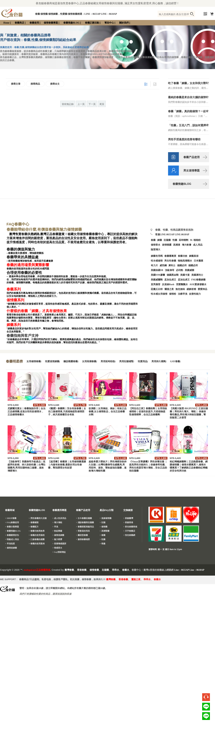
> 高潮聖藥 (104, 531)
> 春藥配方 (34, 527)
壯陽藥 (167, 240)
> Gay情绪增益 (59, 552)
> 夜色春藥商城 (130, 527)
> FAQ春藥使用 (12, 522)
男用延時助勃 (108, 361)
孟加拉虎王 (184, 279)
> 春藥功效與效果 (37, 531)
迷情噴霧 (166, 245)
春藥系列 (14, 289)
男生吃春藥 (170, 260)
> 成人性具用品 (59, 518)
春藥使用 (34, 22)
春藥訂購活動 (92, 22)
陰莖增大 (155, 249)
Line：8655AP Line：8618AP (189, 570)
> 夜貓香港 (128, 522)
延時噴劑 (183, 240)
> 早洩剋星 (10, 543)
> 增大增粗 (57, 522)
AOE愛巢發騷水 (197, 284)
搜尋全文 (55, 84)
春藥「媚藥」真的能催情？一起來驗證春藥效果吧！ (188, 111)
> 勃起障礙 (57, 531)
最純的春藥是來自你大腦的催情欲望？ (188, 97)
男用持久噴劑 (158, 361)
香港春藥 (81, 570)
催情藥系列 (15, 300)
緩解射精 (191, 289)
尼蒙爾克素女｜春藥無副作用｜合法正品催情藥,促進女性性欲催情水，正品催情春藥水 (26, 411)
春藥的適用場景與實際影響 (28, 265)
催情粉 (172, 294)
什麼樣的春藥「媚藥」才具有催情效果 (37, 311)
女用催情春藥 (34, 361)
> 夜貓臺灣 (128, 518)
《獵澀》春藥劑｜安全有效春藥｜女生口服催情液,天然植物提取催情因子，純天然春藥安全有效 (67, 411)
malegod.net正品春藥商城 (37, 570)
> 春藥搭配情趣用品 (85, 527)
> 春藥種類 (34, 522)
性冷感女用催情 (159, 294)
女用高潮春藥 (89, 361)
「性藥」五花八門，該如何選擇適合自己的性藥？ (188, 125)
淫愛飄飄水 (182, 284)
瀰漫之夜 (136, 579)
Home (6, 22)
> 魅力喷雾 (57, 539)
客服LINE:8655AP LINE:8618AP (172, 234)
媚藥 (159, 240)
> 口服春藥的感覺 (37, 539)
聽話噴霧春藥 (71, 361)
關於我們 (124, 22)
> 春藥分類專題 (12, 527)
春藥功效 (182, 256)
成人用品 (198, 245)
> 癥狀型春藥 (82, 535)
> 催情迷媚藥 (11, 548)
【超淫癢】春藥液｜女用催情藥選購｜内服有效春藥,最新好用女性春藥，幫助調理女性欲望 (67, 464)
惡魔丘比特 (157, 289)
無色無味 (180, 289)
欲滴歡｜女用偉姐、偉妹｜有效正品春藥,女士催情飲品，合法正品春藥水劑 (108, 411)
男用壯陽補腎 (126, 361)
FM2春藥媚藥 (198, 279)
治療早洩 (182, 294)
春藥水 (125, 570)
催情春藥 (94, 570)
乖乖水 (115, 570)
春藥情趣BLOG (71, 22)
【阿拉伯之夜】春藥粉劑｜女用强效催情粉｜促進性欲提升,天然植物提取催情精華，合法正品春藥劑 (148, 411)
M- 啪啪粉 (195, 240)
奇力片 (154, 265)
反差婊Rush (168, 284)
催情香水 (155, 245)
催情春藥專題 (51, 22)
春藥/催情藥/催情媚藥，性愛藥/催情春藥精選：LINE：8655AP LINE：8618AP (76, 14)
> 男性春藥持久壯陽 (38, 518)
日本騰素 (198, 260)
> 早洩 (55, 527)
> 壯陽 (102, 522)
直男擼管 (155, 284)
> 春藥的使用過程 (37, 535)
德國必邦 (182, 265)
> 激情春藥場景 (83, 539)
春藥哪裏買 (170, 256)
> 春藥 (102, 535)
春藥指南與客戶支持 (23, 336)
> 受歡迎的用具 (83, 531)
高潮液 (176, 245)
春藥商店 (19, 22)
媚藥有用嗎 (157, 256)
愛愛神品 (202, 289)
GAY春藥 (175, 361)
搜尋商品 (35, 84)
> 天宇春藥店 (129, 531)
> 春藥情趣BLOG (13, 531)
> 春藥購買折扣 (12, 535)
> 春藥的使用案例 (37, 543)
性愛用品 (142, 361)
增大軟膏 (186, 245)
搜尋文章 (15, 84)
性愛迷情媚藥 (52, 361)
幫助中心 (109, 22)
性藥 (174, 240)
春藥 (153, 240)
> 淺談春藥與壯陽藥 (85, 522)
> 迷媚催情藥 (105, 518)
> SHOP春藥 (10, 518)
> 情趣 (102, 543)
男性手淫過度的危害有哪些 (184, 139)
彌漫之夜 (169, 289)
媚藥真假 (193, 256)
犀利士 (171, 265)
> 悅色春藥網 (129, 535)
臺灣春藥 (69, 570)
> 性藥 (102, 539)
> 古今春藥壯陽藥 (84, 518)
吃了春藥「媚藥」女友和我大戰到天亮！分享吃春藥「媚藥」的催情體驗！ (188, 83)
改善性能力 (195, 294)
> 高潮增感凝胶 (59, 543)
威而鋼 (163, 265)
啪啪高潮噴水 (185, 260)
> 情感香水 (57, 548)
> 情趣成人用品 (12, 539)
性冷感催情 (157, 260)
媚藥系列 (14, 325)
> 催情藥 (103, 527)
